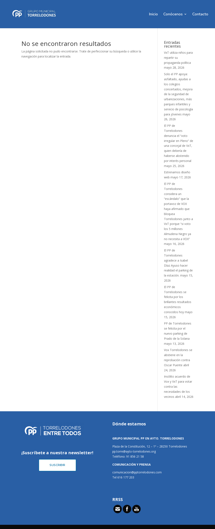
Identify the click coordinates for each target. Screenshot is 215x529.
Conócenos (173, 15)
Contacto (200, 15)
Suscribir (57, 465)
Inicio (153, 15)
